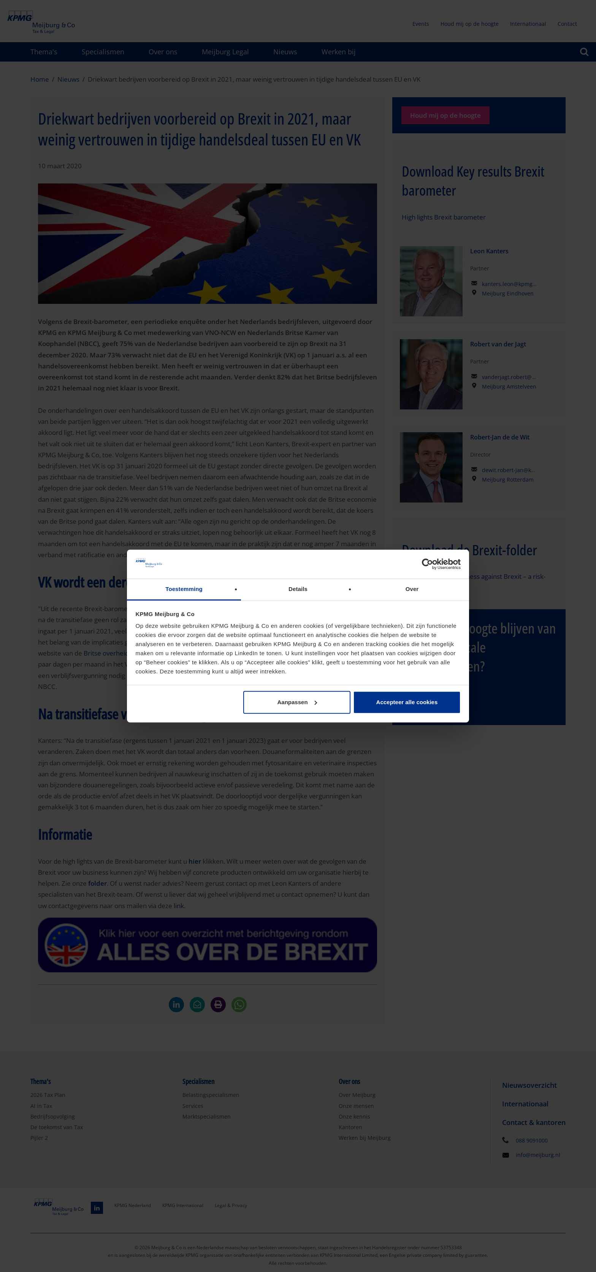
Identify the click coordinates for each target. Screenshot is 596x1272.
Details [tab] (298, 589)
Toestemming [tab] (184, 589)
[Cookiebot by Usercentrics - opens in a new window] (427, 564)
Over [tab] (412, 589)
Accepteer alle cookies (407, 702)
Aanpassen (297, 702)
